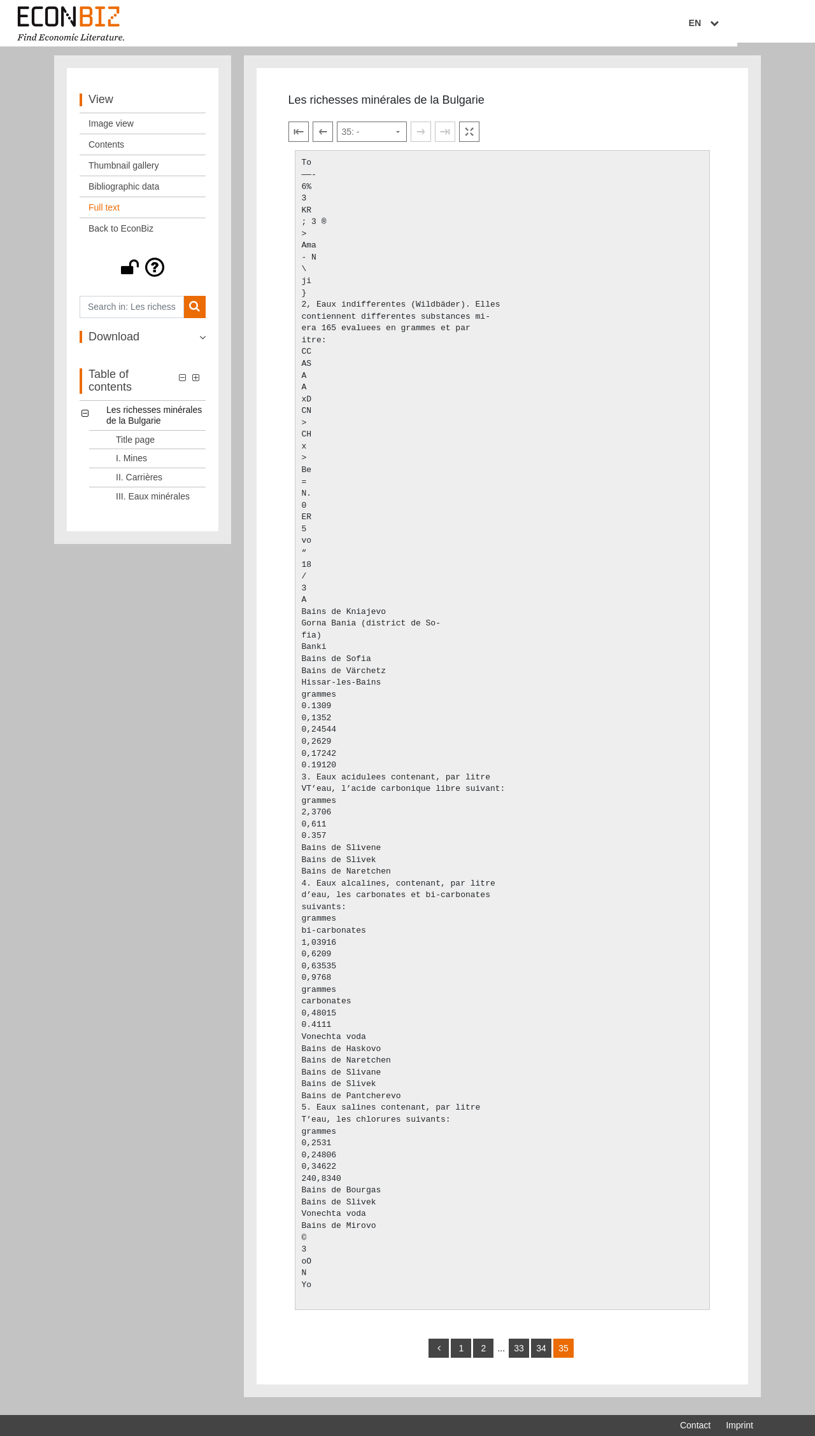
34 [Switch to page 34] (541, 1353)
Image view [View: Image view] (111, 128)
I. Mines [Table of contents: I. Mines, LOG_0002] (131, 464)
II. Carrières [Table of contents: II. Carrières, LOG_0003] (139, 482)
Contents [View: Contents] (106, 149)
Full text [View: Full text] (104, 212)
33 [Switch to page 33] (519, 1353)
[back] (439, 1353)
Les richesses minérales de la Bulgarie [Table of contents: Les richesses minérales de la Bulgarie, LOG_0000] (154, 420)
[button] (143, 272)
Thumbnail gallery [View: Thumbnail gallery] (124, 170)
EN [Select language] (744, 23)
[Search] (194, 312)
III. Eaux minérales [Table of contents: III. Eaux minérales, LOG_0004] (153, 501)
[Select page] (371, 137)
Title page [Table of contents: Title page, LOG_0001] (135, 445)
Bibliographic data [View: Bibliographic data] (124, 191)
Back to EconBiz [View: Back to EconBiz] (121, 233)
